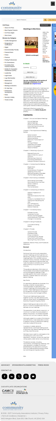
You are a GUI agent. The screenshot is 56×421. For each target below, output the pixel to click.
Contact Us (6, 370)
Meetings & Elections (11, 85)
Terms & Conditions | (10, 416)
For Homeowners (9, 62)
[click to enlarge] (32, 55)
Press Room (43, 365)
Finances (7, 57)
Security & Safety (9, 97)
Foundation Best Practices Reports (10, 65)
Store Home (8, 35)
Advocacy (5, 365)
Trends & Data (9, 100)
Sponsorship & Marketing (24, 365)
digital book (37, 83)
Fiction (6, 55)
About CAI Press (9, 27)
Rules (6, 95)
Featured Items (9, 52)
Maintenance (8, 80)
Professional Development (8, 91)
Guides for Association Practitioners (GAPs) (11, 69)
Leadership (8, 73)
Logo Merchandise (10, 78)
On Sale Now (8, 88)
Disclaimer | (22, 416)
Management (8, 83)
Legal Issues (8, 75)
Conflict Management (11, 40)
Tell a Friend (45, 25)
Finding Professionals (11, 60)
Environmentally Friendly (12, 50)
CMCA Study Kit (40, 110)
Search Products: (21, 19)
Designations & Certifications (9, 44)
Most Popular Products (11, 30)
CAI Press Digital (9, 33)
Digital (6, 47)
